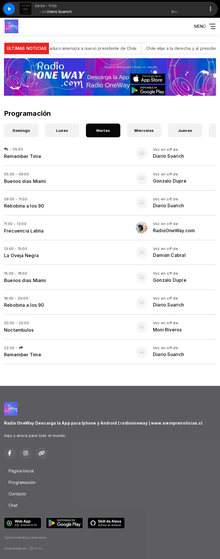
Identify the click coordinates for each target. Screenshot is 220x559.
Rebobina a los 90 (24, 206)
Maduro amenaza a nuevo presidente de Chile (103, 48)
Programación (22, 482)
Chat (13, 505)
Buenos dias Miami (25, 181)
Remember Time (22, 156)
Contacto (17, 493)
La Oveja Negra (21, 255)
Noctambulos (19, 330)
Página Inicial (21, 470)
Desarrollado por (23, 548)
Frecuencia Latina (24, 231)
